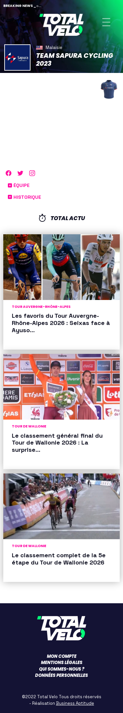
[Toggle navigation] (106, 22)
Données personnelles (61, 675)
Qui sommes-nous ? (61, 669)
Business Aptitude (75, 703)
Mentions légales (61, 662)
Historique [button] (24, 197)
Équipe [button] (19, 185)
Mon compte (61, 656)
